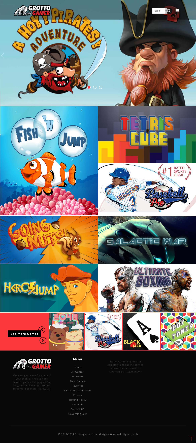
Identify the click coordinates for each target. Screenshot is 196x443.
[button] (41, 330)
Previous (3, 56)
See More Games (24, 333)
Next (193, 56)
